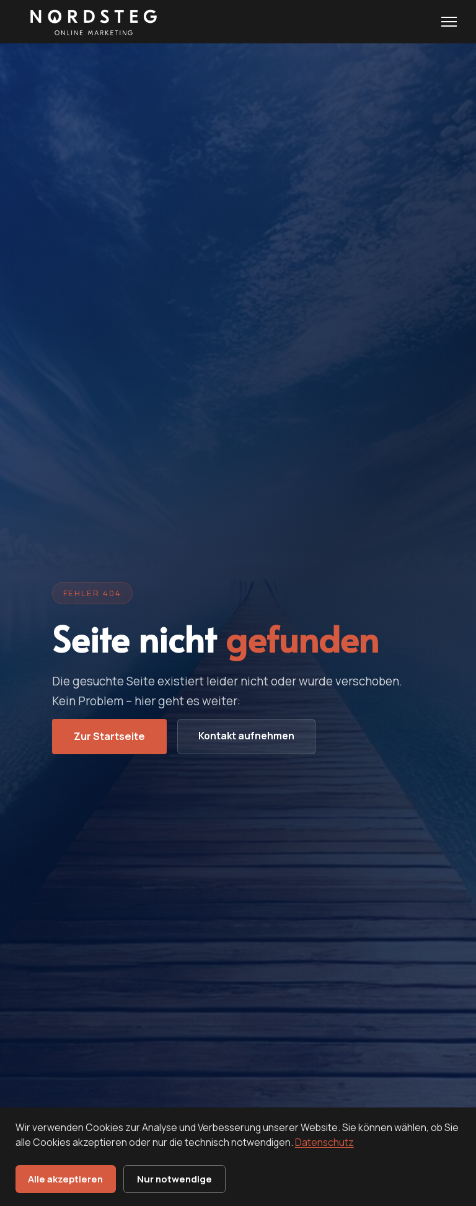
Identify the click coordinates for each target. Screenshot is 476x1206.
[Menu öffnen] (449, 21)
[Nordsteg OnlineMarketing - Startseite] (91, 21)
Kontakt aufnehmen (246, 735)
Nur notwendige (174, 1179)
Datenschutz (324, 1142)
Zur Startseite (109, 736)
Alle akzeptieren (65, 1179)
